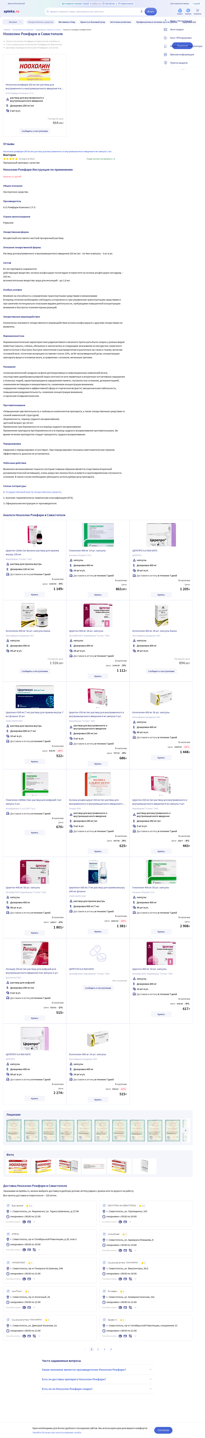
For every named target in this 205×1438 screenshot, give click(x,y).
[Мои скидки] (200, 32)
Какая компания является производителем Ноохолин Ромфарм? (97, 1369)
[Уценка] (188, 12)
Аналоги (182, 45)
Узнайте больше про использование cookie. (57, 1432)
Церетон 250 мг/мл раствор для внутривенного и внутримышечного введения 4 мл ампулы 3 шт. (159, 801)
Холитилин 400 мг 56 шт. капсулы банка (28, 630)
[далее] (185, 1130)
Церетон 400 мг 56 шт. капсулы (23, 887)
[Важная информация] (200, 57)
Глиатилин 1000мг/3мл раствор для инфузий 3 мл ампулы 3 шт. (33, 801)
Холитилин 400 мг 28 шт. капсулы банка (154, 630)
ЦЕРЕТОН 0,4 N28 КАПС (81, 968)
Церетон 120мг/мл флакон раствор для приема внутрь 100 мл (32, 552)
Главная (7, 29)
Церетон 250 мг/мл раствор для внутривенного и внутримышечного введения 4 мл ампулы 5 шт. (96, 714)
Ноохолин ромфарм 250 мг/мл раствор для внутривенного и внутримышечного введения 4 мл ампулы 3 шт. (34, 87)
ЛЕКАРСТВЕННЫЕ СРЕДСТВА (22, 29)
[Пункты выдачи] (200, 65)
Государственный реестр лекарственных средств (33, 492)
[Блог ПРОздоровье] (200, 40)
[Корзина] (197, 12)
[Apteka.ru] (14, 11)
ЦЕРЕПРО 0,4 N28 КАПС (144, 550)
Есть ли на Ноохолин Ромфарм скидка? (97, 1389)
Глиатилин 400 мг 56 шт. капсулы (150, 887)
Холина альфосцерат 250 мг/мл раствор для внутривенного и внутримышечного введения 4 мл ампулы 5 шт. (97, 802)
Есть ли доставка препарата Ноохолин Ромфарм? (97, 1379)
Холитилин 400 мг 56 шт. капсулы (150, 712)
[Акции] (180, 12)
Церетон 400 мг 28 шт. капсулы (86, 630)
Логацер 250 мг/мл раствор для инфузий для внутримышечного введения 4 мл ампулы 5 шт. (32, 970)
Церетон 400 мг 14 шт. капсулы (149, 968)
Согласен (163, 1430)
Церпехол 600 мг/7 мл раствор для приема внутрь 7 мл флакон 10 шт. (34, 714)
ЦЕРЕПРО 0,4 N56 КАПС (18, 1054)
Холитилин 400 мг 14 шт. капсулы (87, 1054)
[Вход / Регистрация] (200, 23)
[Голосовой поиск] (141, 11)
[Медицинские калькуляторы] (200, 49)
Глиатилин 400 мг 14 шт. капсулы (87, 550)
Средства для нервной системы (48, 29)
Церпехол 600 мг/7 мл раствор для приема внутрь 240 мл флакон (97, 889)
